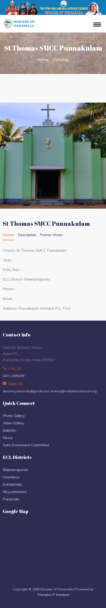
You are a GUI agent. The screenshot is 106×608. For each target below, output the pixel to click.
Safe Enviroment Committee (26, 445)
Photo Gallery (14, 415)
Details (8, 234)
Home (42, 59)
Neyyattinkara (14, 491)
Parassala (11, 499)
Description (27, 234)
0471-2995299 (13, 376)
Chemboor (11, 477)
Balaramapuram (15, 469)
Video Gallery (13, 423)
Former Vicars (51, 234)
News (8, 437)
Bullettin (9, 430)
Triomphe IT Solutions (53, 595)
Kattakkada (12, 484)
